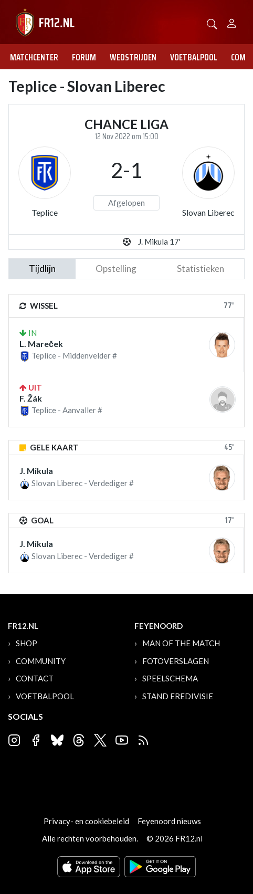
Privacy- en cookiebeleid (86, 821)
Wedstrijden (133, 57)
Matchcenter (34, 57)
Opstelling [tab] (116, 268)
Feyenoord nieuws (169, 821)
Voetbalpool (193, 57)
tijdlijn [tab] (42, 268)
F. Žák (30, 398)
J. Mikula (36, 471)
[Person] (232, 21)
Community (41, 661)
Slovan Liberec (208, 212)
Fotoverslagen (175, 661)
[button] (212, 22)
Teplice (44, 212)
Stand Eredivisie (177, 696)
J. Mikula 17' (159, 241)
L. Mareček (41, 344)
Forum (84, 57)
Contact (35, 678)
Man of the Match (181, 643)
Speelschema (170, 678)
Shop (26, 643)
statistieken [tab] (200, 268)
